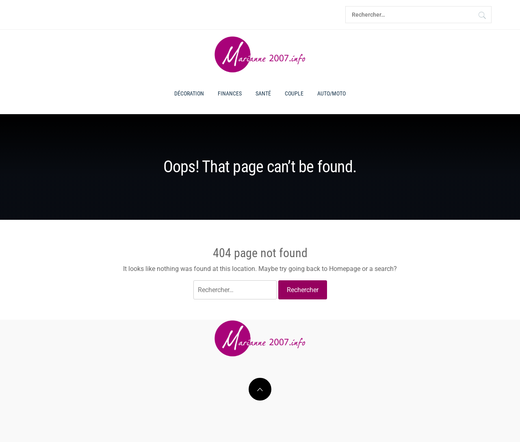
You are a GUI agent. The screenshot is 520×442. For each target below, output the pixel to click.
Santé (263, 93)
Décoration (189, 93)
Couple (294, 93)
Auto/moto (331, 93)
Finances (230, 93)
